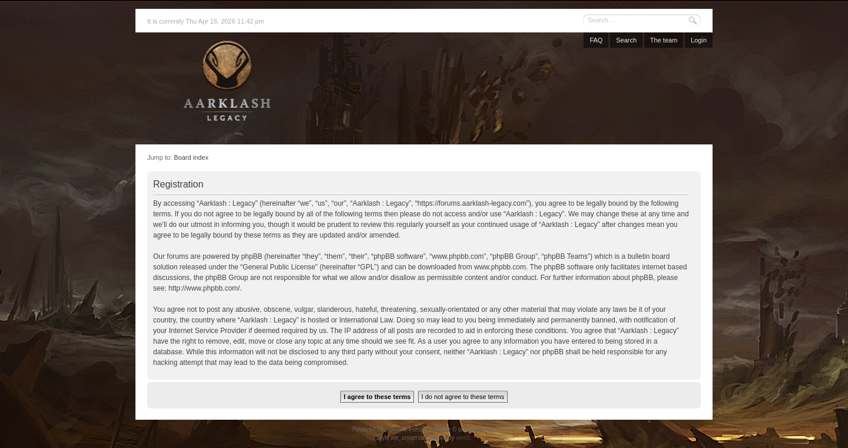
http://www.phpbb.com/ (204, 288)
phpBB (394, 429)
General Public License (279, 267)
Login (699, 40)
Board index (191, 157)
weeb (463, 437)
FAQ (595, 40)
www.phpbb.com (500, 267)
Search (626, 40)
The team (663, 40)
